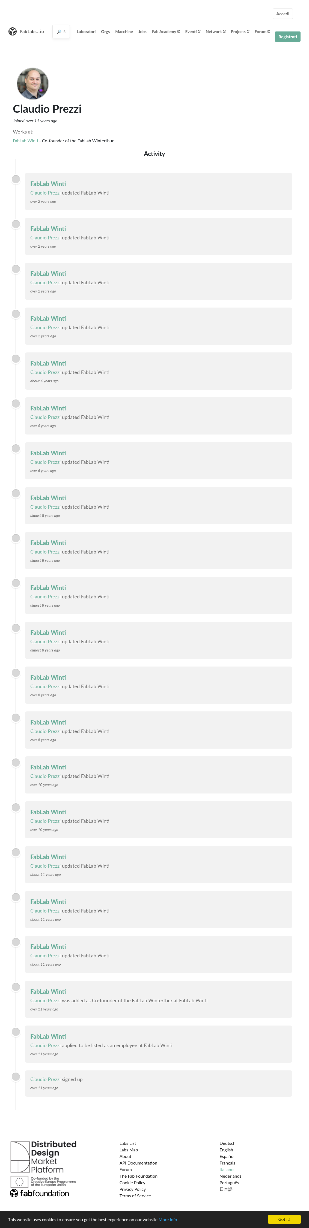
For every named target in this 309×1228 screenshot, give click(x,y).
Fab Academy (166, 31)
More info (168, 1220)
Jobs (142, 31)
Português (229, 1182)
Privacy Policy (133, 1189)
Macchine (124, 31)
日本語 (226, 1189)
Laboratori (86, 31)
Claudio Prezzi (45, 193)
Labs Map (129, 1149)
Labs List (128, 1143)
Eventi (192, 31)
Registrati (287, 36)
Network (215, 31)
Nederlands (230, 1175)
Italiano (226, 1169)
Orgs (105, 31)
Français (227, 1162)
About (126, 1156)
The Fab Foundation (139, 1175)
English (226, 1149)
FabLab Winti (25, 140)
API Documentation (139, 1162)
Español (226, 1156)
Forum (262, 31)
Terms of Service (135, 1195)
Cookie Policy (132, 1182)
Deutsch (227, 1143)
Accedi (282, 13)
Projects (240, 31)
